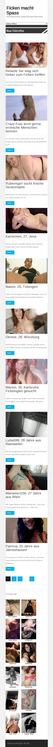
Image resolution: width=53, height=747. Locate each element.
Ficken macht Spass (19, 10)
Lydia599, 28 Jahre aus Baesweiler (23, 442)
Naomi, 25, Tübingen (22, 287)
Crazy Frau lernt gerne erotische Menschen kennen (23, 127)
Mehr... (10, 90)
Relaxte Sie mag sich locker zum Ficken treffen (25, 72)
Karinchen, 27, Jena (21, 236)
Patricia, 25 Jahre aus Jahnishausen (22, 548)
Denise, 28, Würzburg (22, 337)
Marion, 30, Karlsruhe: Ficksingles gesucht (23, 389)
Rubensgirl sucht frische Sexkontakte (25, 185)
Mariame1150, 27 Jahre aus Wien (23, 495)
